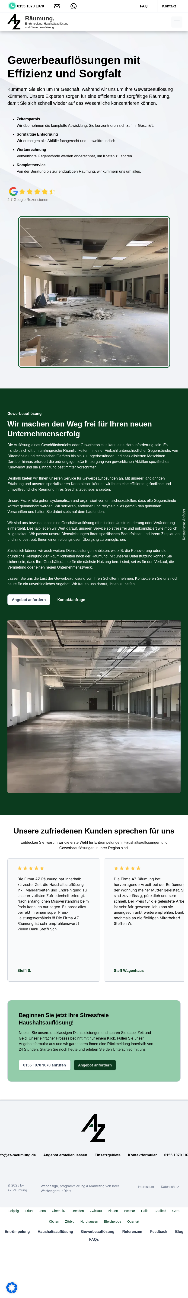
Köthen (54, 1221)
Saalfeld (160, 1211)
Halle (145, 1211)
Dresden (78, 1211)
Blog (179, 1232)
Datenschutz (170, 1187)
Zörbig (69, 1221)
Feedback (158, 1232)
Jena (42, 1211)
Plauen (113, 1211)
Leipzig (14, 1211)
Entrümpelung (17, 1232)
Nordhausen (89, 1221)
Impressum (146, 1187)
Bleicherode (112, 1221)
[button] (176, 22)
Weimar (129, 1211)
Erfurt (29, 1211)
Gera (175, 1211)
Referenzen (132, 1232)
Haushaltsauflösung (55, 1232)
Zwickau (96, 1211)
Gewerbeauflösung (97, 1232)
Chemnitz (59, 1211)
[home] (38, 22)
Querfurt (133, 1221)
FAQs (94, 1239)
